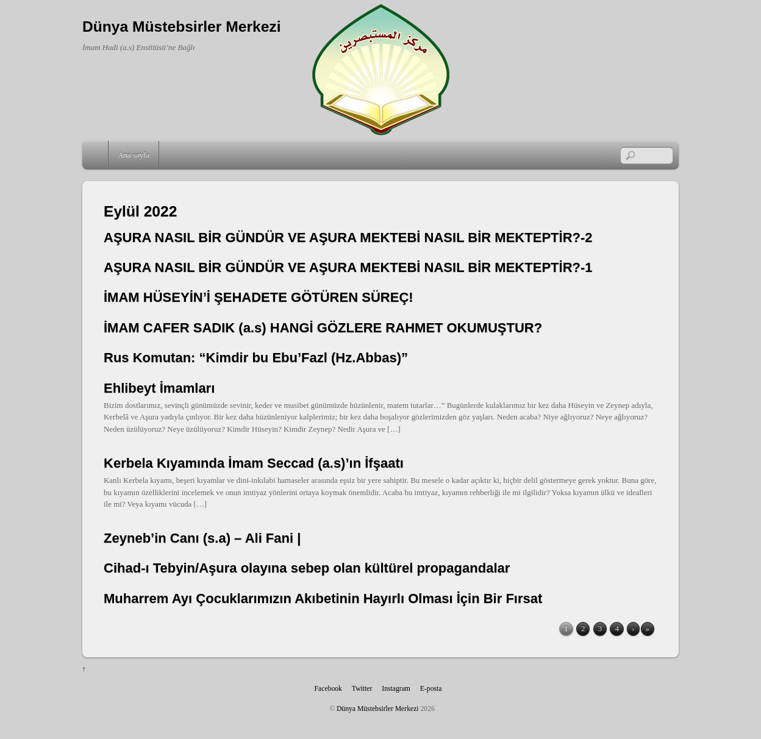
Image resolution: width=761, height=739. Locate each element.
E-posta (431, 689)
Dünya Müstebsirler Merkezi (378, 709)
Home (96, 155)
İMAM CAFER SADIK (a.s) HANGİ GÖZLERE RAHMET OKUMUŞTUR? (323, 327)
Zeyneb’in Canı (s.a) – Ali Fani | (202, 538)
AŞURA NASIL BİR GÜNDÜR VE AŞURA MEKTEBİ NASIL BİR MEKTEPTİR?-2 (348, 237)
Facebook (328, 689)
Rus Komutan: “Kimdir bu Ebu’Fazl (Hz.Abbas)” (256, 357)
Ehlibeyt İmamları (159, 388)
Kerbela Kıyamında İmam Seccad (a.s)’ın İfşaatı (254, 463)
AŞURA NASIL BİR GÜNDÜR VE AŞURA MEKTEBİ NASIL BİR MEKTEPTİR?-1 (348, 267)
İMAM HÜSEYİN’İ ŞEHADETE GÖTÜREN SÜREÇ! (258, 297)
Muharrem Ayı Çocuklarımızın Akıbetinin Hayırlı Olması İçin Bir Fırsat (323, 598)
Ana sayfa (133, 154)
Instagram (396, 689)
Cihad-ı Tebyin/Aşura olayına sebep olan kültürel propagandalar (307, 568)
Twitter (362, 689)
